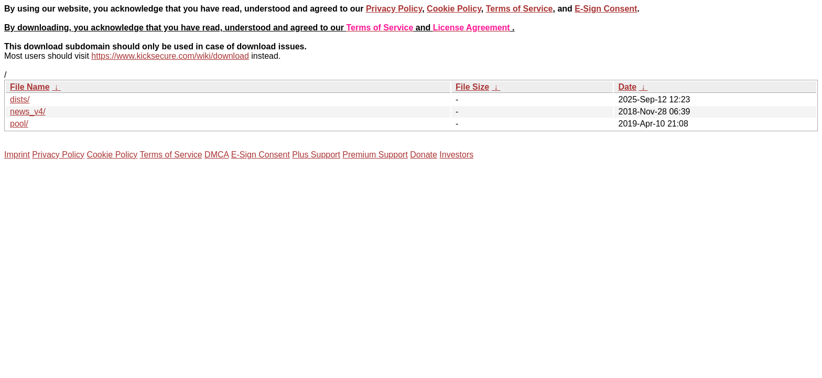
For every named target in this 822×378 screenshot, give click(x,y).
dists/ (19, 99)
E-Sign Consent (606, 8)
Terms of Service (519, 8)
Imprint (17, 154)
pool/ (19, 123)
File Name (30, 86)
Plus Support (316, 154)
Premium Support (375, 154)
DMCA (216, 154)
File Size (472, 86)
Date (627, 86)
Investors (456, 154)
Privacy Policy (394, 8)
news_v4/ (28, 111)
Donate (423, 154)
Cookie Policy (454, 8)
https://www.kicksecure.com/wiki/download (170, 55)
